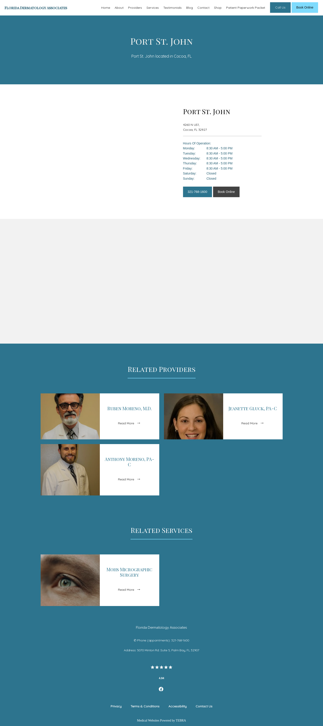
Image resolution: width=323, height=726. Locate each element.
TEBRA (181, 720)
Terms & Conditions (145, 706)
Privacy (116, 706)
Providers (135, 8)
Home (105, 8)
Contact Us (204, 706)
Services (152, 8)
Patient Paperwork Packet (245, 8)
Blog (189, 8)
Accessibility (177, 706)
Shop (218, 8)
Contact (203, 8)
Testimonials (172, 8)
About (119, 8)
